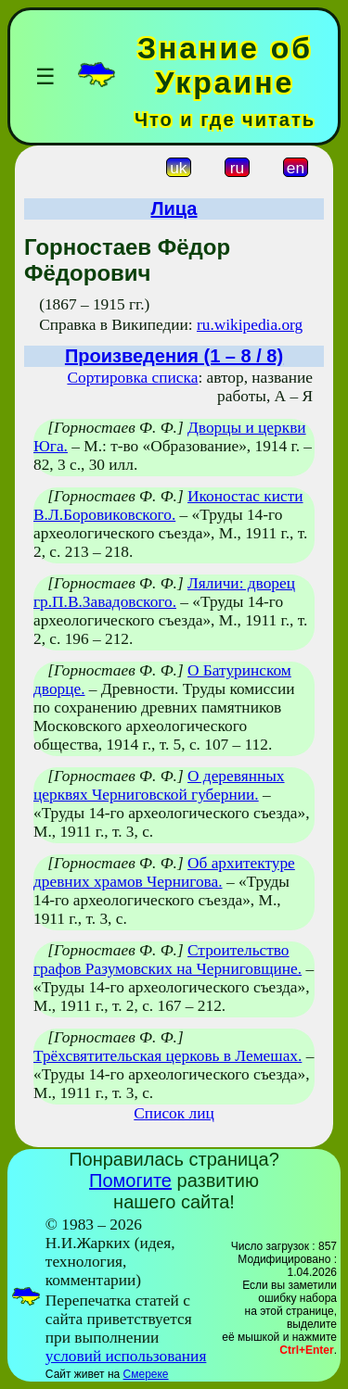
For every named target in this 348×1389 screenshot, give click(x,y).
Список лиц (173, 1113)
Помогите (130, 1180)
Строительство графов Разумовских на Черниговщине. (167, 959)
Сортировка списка (132, 377)
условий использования (126, 1356)
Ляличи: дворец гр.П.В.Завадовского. (164, 593)
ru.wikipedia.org (250, 325)
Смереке (146, 1374)
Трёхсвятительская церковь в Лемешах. (167, 1056)
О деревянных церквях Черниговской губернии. (159, 785)
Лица (174, 208)
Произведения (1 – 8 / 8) (174, 356)
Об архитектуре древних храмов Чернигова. (164, 872)
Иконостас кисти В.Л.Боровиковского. (168, 505)
